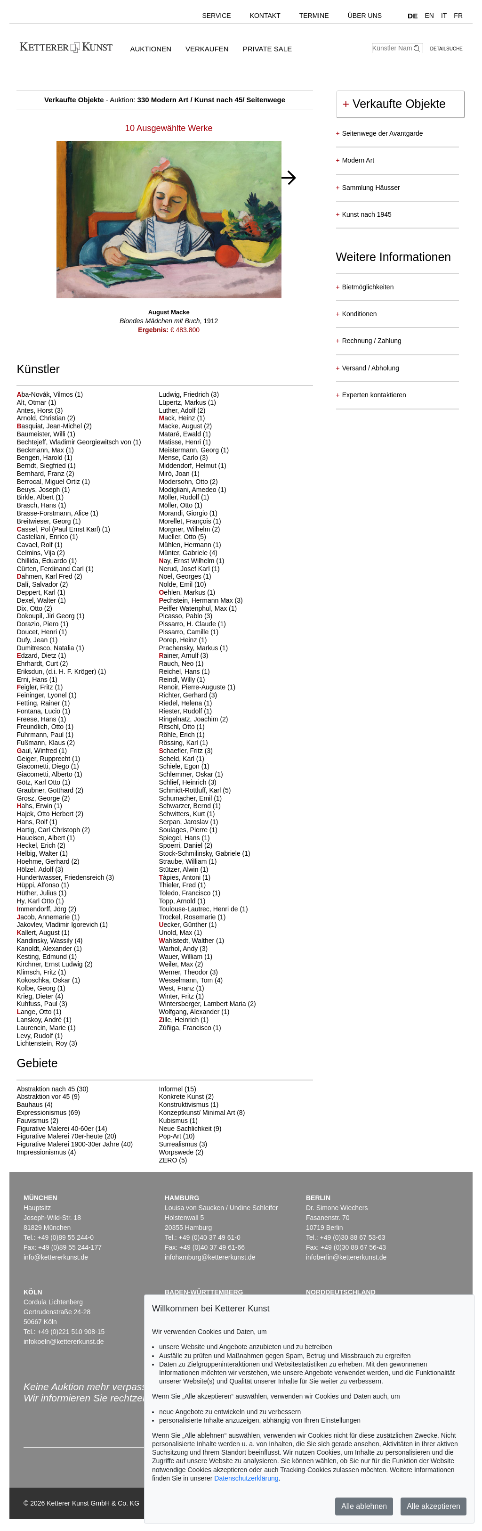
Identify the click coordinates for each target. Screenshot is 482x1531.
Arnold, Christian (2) (45, 418)
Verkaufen (207, 49)
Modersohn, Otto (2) (188, 481)
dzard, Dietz (37, 655)
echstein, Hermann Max (196, 600)
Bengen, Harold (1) (44, 457)
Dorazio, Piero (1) (42, 624)
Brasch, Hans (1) (41, 505)
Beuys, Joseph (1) (43, 489)
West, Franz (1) (181, 988)
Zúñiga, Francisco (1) (190, 1028)
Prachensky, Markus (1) (193, 648)
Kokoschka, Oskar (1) (48, 980)
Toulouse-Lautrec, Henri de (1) (203, 909)
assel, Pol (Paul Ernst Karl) (59, 529)
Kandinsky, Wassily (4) (49, 940)
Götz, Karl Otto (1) (43, 782)
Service (216, 15)
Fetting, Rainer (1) (43, 703)
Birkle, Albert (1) (40, 497)
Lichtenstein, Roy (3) (46, 1043)
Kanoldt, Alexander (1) (49, 948)
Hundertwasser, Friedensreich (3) (65, 877)
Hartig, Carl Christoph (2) (53, 830)
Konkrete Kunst (181, 1096)
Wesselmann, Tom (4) (191, 980)
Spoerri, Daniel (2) (185, 845)
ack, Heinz (178, 418)
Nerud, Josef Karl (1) (189, 569)
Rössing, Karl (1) (183, 742)
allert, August (38, 932)
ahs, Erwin (35, 806)
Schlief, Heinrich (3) (187, 782)
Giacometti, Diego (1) (47, 766)
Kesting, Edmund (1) (46, 956)
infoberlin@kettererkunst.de (346, 1257)
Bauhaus (29, 1104)
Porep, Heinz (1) (183, 640)
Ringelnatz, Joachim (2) (193, 719)
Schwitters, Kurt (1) (187, 814)
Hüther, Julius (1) (41, 893)
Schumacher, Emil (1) (190, 798)
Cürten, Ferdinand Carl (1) (54, 569)
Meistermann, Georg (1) (194, 450)
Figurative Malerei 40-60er (54, 1128)
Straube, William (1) (188, 861)
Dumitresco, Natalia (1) (50, 648)
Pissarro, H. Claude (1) (192, 624)
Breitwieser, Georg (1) (48, 521)
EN (429, 15)
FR (458, 15)
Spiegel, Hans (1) (184, 838)
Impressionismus (41, 1152)
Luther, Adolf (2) (182, 410)
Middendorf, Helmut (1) (192, 465)
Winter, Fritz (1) (181, 996)
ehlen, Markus (183, 592)
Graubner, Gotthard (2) (49, 790)
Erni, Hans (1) (36, 679)
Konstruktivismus (184, 1104)
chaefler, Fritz (181, 750)
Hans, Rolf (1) (36, 822)
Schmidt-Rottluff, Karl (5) (195, 790)
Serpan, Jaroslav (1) (188, 822)
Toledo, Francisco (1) (189, 893)
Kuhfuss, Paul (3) (41, 1003)
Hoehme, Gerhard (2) (47, 861)
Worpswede (176, 1152)
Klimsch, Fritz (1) (41, 972)
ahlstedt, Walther (187, 940)
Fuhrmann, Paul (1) (44, 734)
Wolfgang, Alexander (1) (194, 1011)
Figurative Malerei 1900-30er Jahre (67, 1144)
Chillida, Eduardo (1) (46, 561)
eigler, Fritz (35, 687)
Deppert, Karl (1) (40, 592)
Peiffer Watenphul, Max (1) (198, 608)
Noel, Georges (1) (185, 576)
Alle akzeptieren (433, 1506)
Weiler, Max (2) (181, 964)
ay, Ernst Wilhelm (187, 561)
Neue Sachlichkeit (185, 1128)
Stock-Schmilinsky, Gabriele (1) (204, 853)
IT (444, 15)
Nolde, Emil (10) (182, 584)
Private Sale (267, 49)
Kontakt (265, 15)
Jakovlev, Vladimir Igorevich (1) (61, 924)
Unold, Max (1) (180, 932)
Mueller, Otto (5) (182, 536)
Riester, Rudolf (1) (185, 711)
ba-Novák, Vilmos (45, 394)
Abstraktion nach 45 (45, 1089)
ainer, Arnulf (179, 655)
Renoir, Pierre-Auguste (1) (197, 687)
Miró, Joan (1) (179, 473)
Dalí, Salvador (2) (42, 584)
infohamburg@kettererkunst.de (210, 1257)
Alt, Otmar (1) (36, 402)
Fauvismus (32, 1120)
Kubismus (173, 1120)
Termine (314, 15)
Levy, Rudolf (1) (39, 1036)
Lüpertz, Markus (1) (187, 402)
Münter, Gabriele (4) (188, 553)
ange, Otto (34, 1011)
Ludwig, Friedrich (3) (189, 394)
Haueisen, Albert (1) (45, 838)
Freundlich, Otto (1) (44, 726)
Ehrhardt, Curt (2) (42, 663)
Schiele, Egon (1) (184, 766)
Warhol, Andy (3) (183, 948)
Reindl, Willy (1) (182, 679)
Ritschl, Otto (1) (181, 726)
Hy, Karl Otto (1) (40, 901)
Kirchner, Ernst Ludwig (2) (54, 964)
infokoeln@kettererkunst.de (64, 1341)
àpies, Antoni (180, 877)
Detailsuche (446, 48)
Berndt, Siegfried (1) (45, 465)
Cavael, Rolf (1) (39, 545)
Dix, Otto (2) (34, 608)
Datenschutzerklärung (246, 1478)
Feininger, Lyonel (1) (46, 695)
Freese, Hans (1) (41, 719)
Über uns (365, 15)
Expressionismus (41, 1112)
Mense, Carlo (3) (183, 457)
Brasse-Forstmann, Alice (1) (57, 513)
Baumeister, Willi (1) (45, 434)
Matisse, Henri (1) (184, 442)
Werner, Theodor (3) (188, 972)
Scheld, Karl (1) (181, 758)
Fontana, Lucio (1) (43, 711)
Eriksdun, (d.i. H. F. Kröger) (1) (61, 671)
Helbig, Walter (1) (41, 853)
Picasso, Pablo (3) (185, 616)
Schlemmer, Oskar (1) (191, 774)
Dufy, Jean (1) (36, 640)
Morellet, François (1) (190, 521)
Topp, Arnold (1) (182, 901)
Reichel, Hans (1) (184, 671)
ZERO (168, 1160)
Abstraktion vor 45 (43, 1096)
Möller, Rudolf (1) (184, 497)
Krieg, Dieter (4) (39, 996)
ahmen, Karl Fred (45, 576)
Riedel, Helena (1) (185, 703)
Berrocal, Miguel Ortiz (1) (53, 481)
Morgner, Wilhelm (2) (189, 529)
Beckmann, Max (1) (44, 450)
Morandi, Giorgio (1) (188, 513)
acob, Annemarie (44, 917)
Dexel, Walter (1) (41, 600)
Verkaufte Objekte (394, 103)
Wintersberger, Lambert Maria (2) (207, 1003)
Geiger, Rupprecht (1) (48, 758)
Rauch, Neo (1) (181, 663)
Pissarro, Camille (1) (188, 632)
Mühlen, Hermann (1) (190, 545)
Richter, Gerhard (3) (188, 695)
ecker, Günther (184, 924)
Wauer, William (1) (185, 956)
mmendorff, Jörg (42, 909)
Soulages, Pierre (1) (188, 830)
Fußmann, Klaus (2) (45, 742)
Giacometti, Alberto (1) (49, 774)
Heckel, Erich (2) (40, 845)
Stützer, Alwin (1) (183, 869)
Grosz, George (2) (43, 798)
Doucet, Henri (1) (41, 632)
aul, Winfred (37, 750)
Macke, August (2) (185, 426)
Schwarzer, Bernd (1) (190, 806)
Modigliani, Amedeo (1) (192, 489)
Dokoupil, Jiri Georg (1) (50, 616)
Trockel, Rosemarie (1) (192, 917)
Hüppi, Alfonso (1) (42, 885)
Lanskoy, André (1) (43, 1019)
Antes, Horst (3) (39, 410)
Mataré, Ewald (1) (184, 434)
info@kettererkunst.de (56, 1257)
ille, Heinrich (180, 1019)
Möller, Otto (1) (180, 505)
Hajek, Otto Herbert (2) (49, 814)
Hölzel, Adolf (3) (39, 869)
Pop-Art (170, 1136)
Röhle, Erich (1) (181, 734)
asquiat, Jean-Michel (49, 426)
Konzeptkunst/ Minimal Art (197, 1112)
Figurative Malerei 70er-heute (59, 1136)
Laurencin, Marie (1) (45, 1028)
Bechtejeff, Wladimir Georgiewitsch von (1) (78, 442)
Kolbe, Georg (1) (40, 988)
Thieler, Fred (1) (182, 885)
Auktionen (150, 49)
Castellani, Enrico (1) (47, 536)
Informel (171, 1089)
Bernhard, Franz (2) (45, 473)
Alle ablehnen (364, 1506)
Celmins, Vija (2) (40, 553)
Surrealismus (178, 1144)
